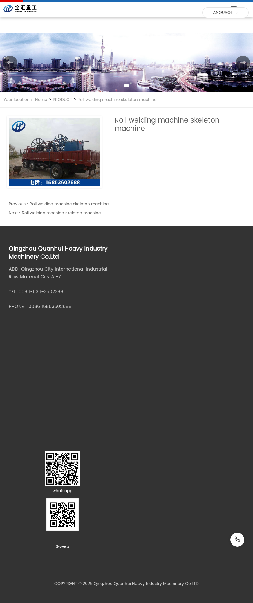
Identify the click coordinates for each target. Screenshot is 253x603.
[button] (126, 85)
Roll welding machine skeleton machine (116, 99)
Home (41, 99)
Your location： (18, 100)
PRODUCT (62, 99)
